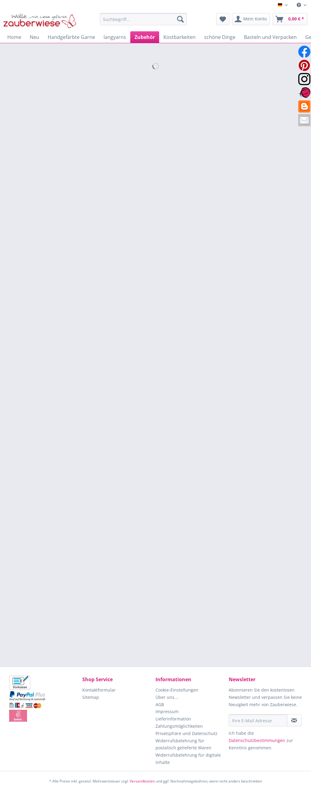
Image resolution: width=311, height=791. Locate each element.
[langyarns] (114, 37)
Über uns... (167, 697)
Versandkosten (142, 781)
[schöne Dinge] (220, 37)
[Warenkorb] (290, 19)
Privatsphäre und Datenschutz (186, 733)
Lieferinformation (173, 719)
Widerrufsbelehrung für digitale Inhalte (188, 758)
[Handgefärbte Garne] (71, 37)
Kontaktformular (99, 690)
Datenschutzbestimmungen (257, 740)
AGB (160, 704)
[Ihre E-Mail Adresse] (258, 720)
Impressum (167, 711)
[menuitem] (301, 5)
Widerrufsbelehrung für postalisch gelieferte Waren (183, 744)
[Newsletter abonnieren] (294, 720)
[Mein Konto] (251, 19)
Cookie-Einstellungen (177, 690)
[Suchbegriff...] (143, 19)
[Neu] (34, 37)
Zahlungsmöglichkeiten (179, 726)
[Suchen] (180, 19)
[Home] (14, 37)
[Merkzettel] (222, 19)
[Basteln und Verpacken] (270, 37)
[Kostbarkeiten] (179, 37)
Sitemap (90, 697)
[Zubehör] (144, 37)
